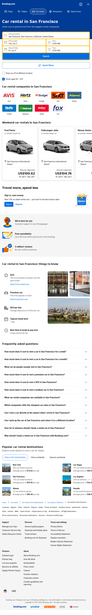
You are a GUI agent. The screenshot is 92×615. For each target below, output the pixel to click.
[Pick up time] (67, 42)
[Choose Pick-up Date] (24, 42)
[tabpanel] (46, 479)
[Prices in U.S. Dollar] (13, 591)
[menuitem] (8, 11)
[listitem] (9, 97)
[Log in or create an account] (81, 4)
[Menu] (88, 4)
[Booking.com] (8, 4)
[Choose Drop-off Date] (24, 49)
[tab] (15, 457)
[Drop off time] (67, 49)
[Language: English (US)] (5, 591)
